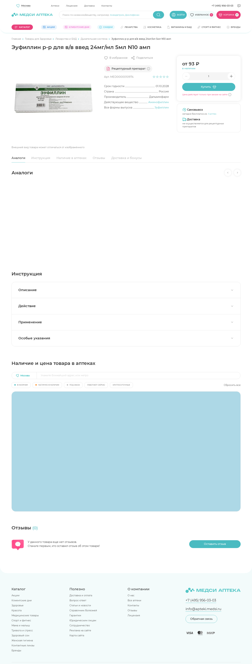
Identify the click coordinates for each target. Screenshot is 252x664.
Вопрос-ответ (77, 600)
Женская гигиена (22, 640)
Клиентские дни (22, 600)
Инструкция (40, 158)
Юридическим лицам (82, 620)
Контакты (106, 5)
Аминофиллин (158, 102)
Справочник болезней (83, 610)
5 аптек (212, 113)
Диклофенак (132, 15)
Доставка (89, 5)
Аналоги (18, 158)
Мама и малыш (21, 625)
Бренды (16, 650)
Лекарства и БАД (66, 38)
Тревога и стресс (22, 630)
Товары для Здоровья (38, 38)
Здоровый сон (20, 635)
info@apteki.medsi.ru (203, 609)
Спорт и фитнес (21, 620)
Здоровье (18, 605)
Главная (17, 38)
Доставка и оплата (80, 595)
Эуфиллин (161, 107)
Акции (16, 595)
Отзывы (99, 158)
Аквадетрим (117, 15)
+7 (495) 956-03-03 (222, 5)
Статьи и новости (80, 605)
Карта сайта (76, 635)
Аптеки (55, 5)
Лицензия (71, 5)
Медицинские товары (25, 615)
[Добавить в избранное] (116, 58)
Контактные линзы (23, 645)
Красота (17, 610)
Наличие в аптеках (71, 158)
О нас (131, 595)
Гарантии (75, 615)
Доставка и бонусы (126, 158)
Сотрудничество (79, 625)
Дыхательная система (94, 38)
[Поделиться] (142, 58)
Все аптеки (134, 600)
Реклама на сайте (80, 630)
